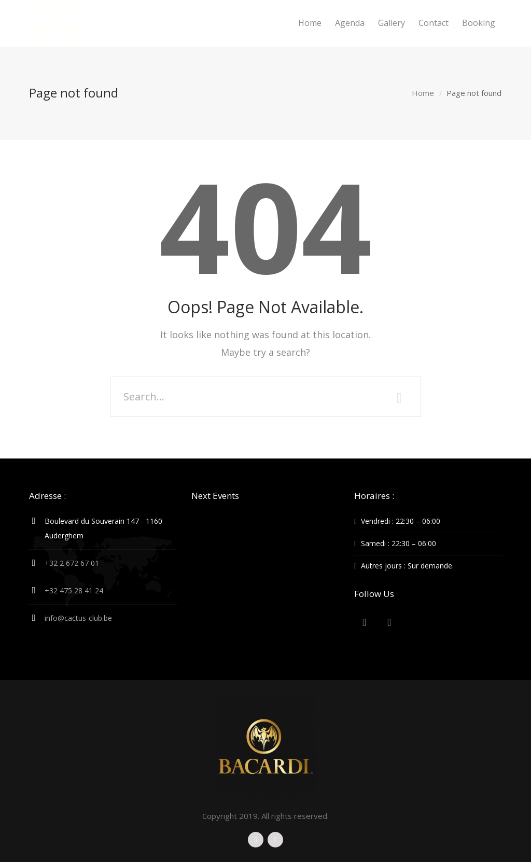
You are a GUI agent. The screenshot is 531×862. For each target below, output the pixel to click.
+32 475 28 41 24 (74, 590)
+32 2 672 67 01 (72, 563)
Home (423, 93)
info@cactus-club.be (78, 618)
